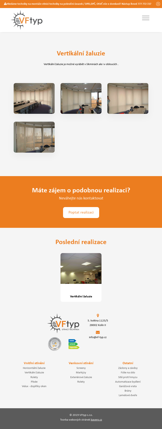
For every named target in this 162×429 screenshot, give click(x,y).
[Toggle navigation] (145, 18)
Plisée (34, 381)
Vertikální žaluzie (34, 372)
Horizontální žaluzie (34, 368)
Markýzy (81, 372)
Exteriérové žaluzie (81, 377)
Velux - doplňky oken (34, 386)
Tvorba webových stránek (81, 419)
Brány (128, 390)
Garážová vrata (128, 386)
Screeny (81, 368)
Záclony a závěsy (128, 368)
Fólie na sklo (128, 372)
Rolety (34, 377)
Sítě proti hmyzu (127, 377)
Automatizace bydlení (128, 381)
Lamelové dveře (128, 395)
